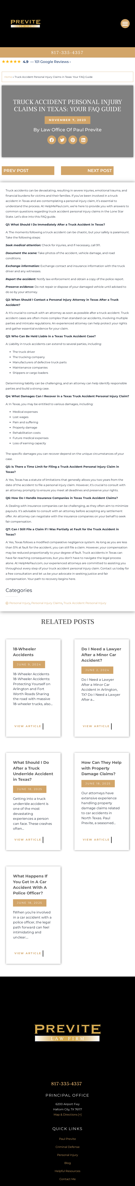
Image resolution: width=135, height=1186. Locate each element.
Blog (67, 1163)
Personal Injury (19, 603)
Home (8, 77)
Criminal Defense (68, 1147)
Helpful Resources (67, 1171)
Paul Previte (67, 1139)
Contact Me (67, 1179)
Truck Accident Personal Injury (84, 603)
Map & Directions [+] (68, 1114)
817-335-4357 (67, 53)
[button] (125, 23)
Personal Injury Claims (46, 603)
